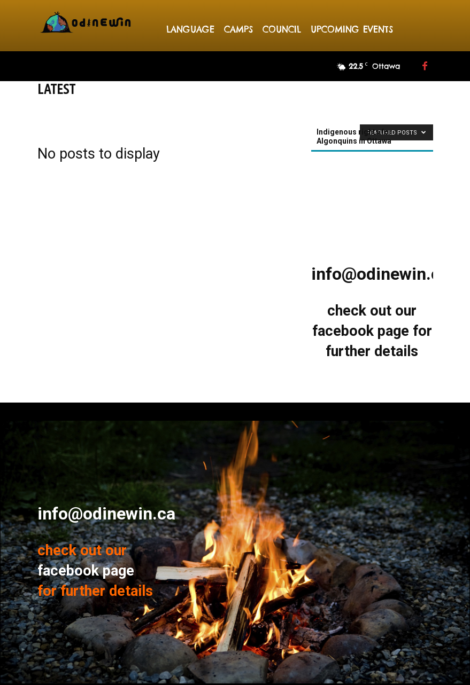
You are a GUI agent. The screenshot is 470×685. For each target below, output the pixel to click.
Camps (238, 29)
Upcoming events (352, 29)
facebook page (360, 331)
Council (282, 29)
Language (190, 29)
